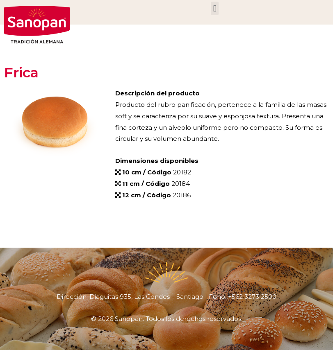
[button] (215, 8)
